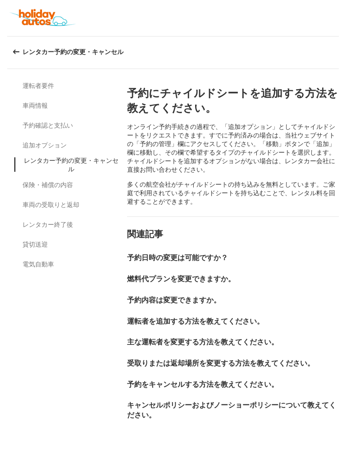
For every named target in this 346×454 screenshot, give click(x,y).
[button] (336, 18)
